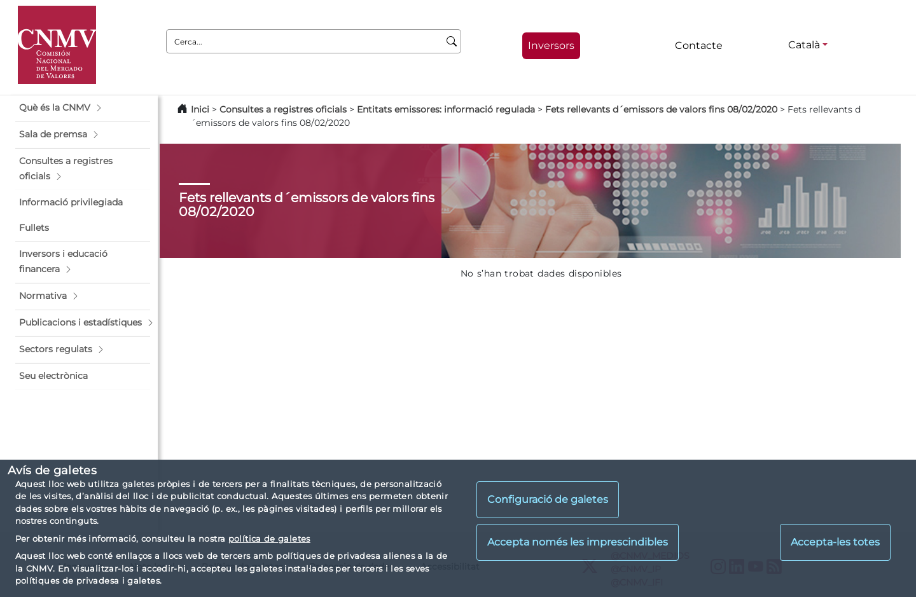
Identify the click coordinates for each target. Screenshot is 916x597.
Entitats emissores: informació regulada (446, 109)
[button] (82, 108)
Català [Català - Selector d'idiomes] (804, 45)
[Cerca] (452, 41)
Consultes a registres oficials (283, 109)
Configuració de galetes (547, 499)
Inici (200, 109)
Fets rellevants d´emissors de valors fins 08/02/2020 (661, 109)
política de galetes (269, 538)
